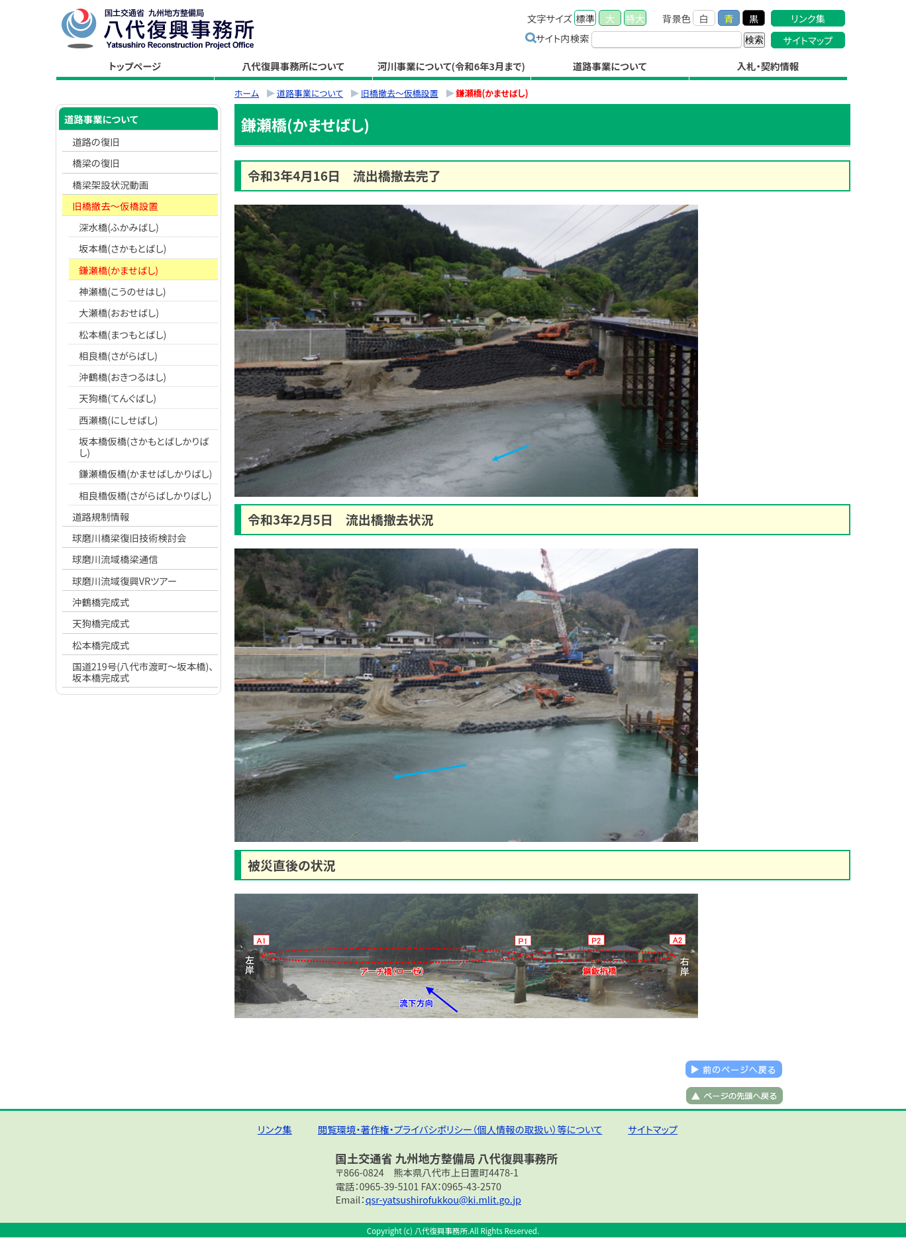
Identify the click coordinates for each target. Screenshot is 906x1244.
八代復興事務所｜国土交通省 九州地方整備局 (171, 28)
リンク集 (808, 18)
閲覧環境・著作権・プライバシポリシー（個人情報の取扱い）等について (460, 1129)
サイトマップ (808, 40)
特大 (635, 18)
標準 (585, 18)
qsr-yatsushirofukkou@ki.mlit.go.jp (443, 1199)
